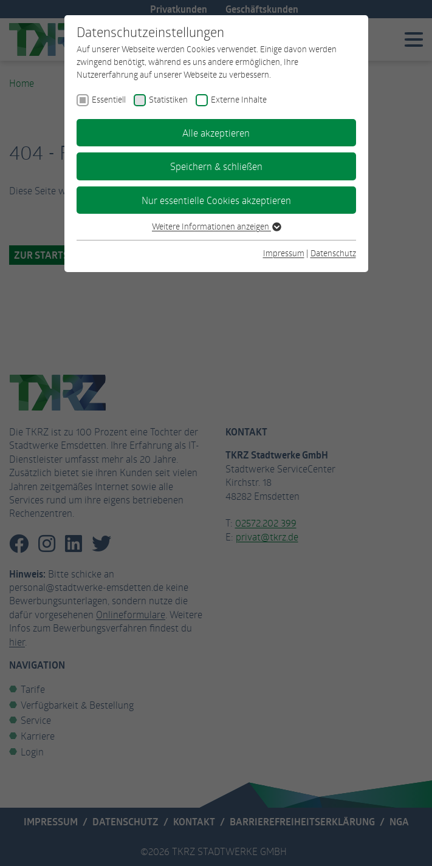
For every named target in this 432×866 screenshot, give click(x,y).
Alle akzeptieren (216, 132)
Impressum (283, 253)
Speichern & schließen (216, 166)
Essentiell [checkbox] (109, 99)
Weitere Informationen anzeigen (216, 226)
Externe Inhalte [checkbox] (239, 99)
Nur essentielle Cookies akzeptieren (216, 200)
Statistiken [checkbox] (168, 99)
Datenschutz (333, 253)
